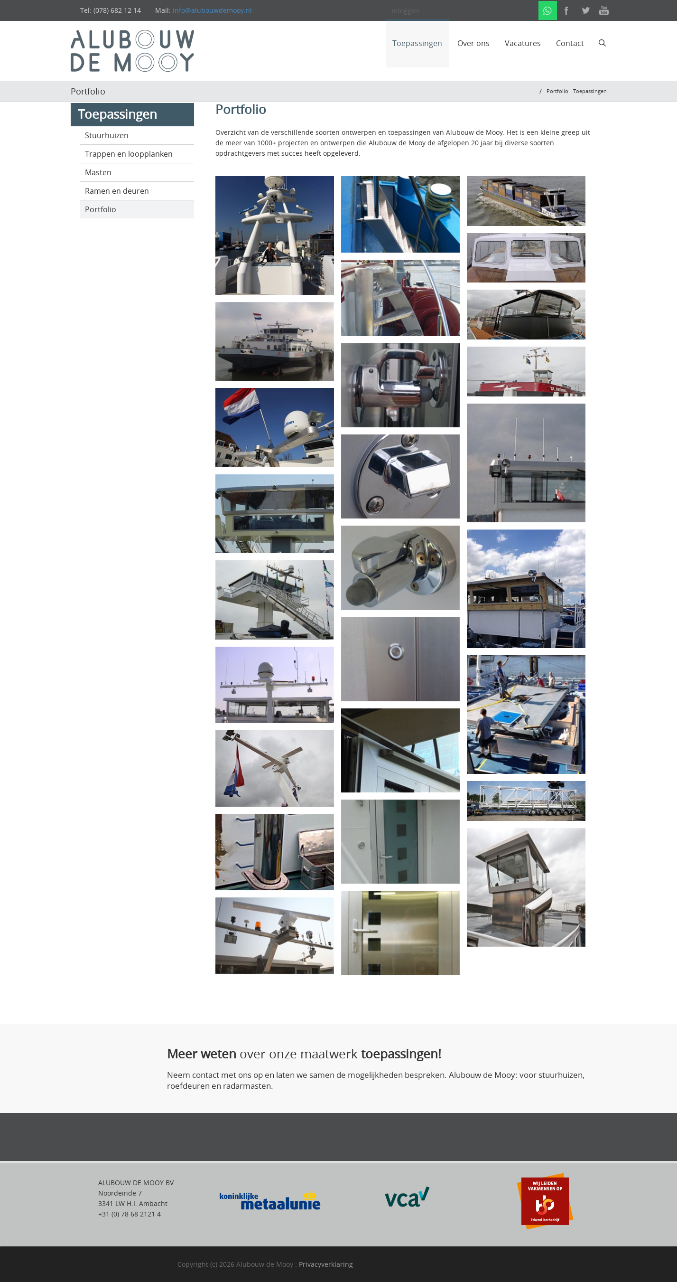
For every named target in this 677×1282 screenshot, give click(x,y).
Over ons (473, 43)
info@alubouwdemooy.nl (212, 10)
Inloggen (405, 10)
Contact (570, 43)
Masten (98, 172)
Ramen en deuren (117, 191)
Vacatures (523, 43)
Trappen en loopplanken (129, 154)
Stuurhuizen (107, 135)
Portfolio (100, 209)
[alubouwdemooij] (132, 50)
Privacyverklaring (326, 1264)
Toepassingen (417, 43)
